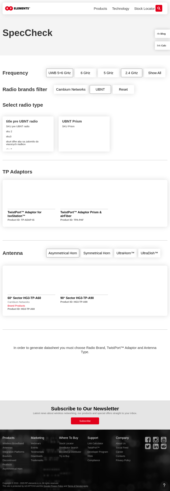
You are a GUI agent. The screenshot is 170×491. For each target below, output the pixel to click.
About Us (121, 443)
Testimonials (37, 452)
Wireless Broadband (13, 443)
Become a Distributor (70, 452)
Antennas (7, 447)
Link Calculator (95, 443)
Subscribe (85, 420)
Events (34, 447)
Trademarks (37, 460)
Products (100, 8)
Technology (120, 8)
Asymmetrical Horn (12, 468)
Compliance (93, 460)
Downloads (36, 456)
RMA (90, 456)
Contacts (120, 456)
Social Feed (122, 447)
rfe (161, 33)
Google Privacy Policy (53, 486)
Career (119, 452)
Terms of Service (75, 486)
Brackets (7, 456)
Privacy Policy (123, 460)
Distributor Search (68, 447)
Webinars (36, 443)
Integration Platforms (13, 452)
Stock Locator (144, 8)
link (161, 45)
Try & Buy (64, 456)
